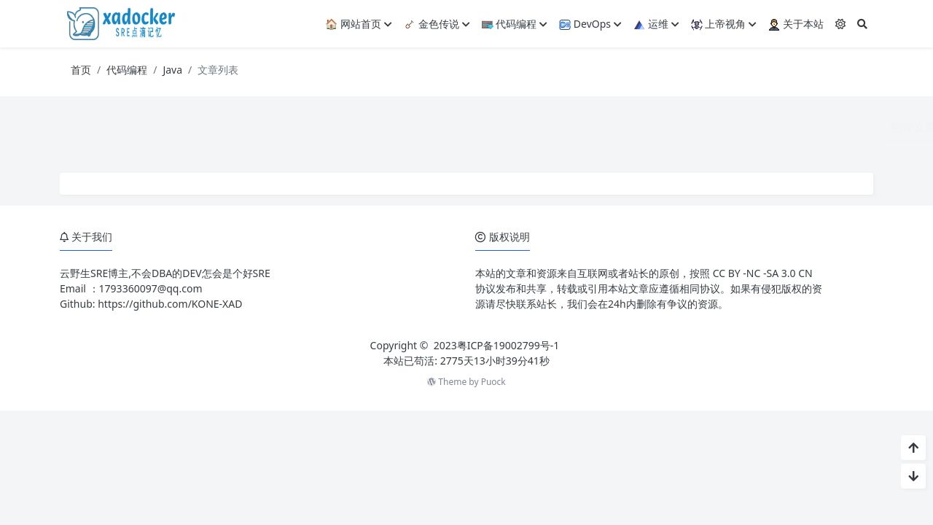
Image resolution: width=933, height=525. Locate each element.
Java (172, 70)
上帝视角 (724, 24)
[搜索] (862, 23)
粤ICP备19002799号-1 (508, 345)
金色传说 (437, 24)
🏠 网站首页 (358, 24)
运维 (656, 24)
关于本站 (796, 24)
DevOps (590, 24)
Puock (493, 382)
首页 (81, 70)
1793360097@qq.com (151, 288)
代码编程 (515, 24)
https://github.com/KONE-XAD (170, 304)
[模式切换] (840, 23)
